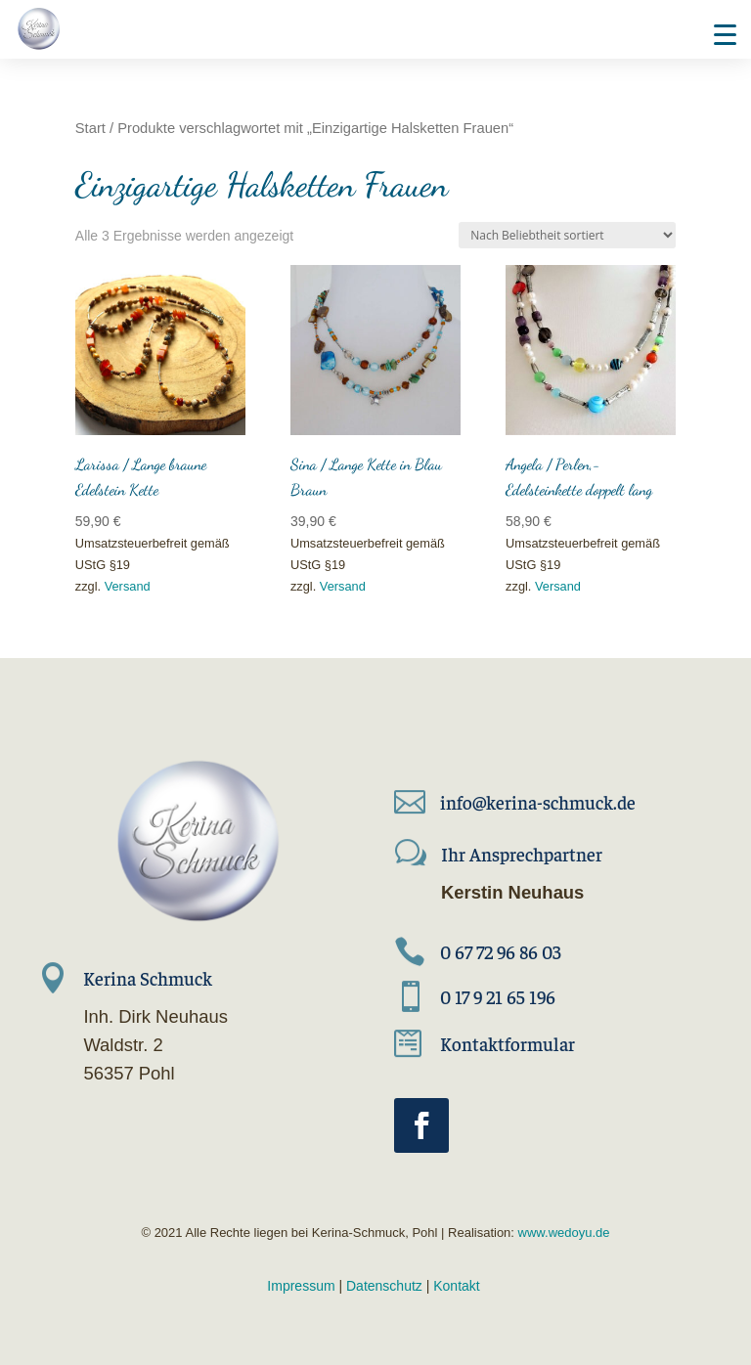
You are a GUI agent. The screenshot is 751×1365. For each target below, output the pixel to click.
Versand (128, 586)
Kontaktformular (507, 1043)
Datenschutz (384, 1286)
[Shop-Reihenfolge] (567, 235)
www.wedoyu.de (562, 1232)
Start (90, 128)
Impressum (300, 1286)
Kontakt (456, 1286)
